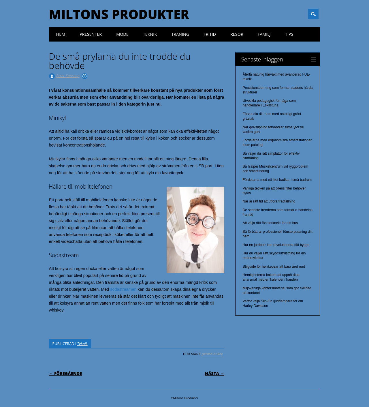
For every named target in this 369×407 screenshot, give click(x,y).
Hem (60, 34)
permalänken (212, 354)
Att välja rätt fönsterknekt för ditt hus (270, 223)
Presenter (91, 34)
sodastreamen (123, 289)
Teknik (150, 34)
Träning (180, 34)
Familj (264, 34)
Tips (289, 34)
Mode (122, 34)
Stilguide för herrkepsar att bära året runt (274, 267)
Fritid (210, 34)
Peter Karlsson (68, 75)
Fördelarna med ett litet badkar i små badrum (277, 180)
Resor (236, 34)
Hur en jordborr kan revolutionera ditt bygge (276, 245)
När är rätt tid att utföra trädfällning (269, 201)
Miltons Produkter (119, 14)
